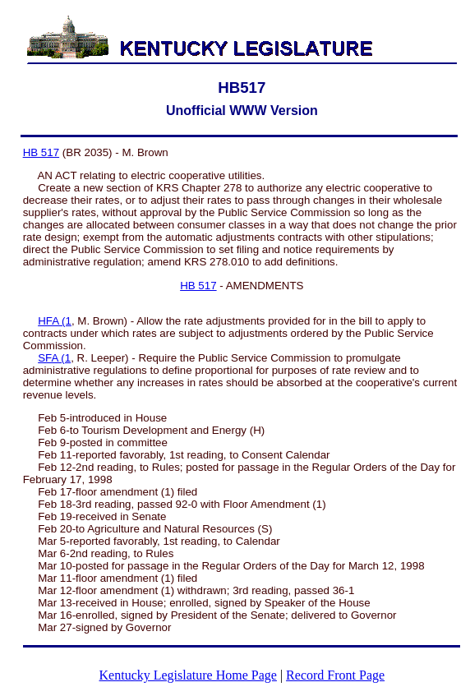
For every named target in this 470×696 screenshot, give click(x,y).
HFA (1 (54, 321)
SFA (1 (54, 358)
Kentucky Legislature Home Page (188, 675)
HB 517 (41, 152)
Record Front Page (335, 675)
